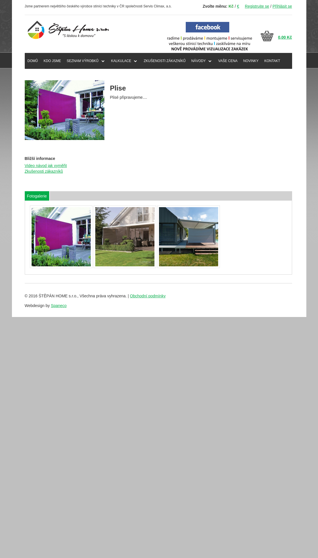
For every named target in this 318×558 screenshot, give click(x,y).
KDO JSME (52, 61)
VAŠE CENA (228, 61)
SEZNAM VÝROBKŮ (83, 61)
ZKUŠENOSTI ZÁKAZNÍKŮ (164, 61)
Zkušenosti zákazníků (44, 171)
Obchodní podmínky (148, 296)
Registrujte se (257, 6)
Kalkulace (121, 61)
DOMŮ (33, 61)
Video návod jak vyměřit (46, 165)
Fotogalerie (37, 196)
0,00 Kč (285, 37)
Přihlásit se (282, 6)
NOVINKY (251, 61)
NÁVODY (198, 61)
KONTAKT (272, 61)
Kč (231, 6)
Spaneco (59, 305)
